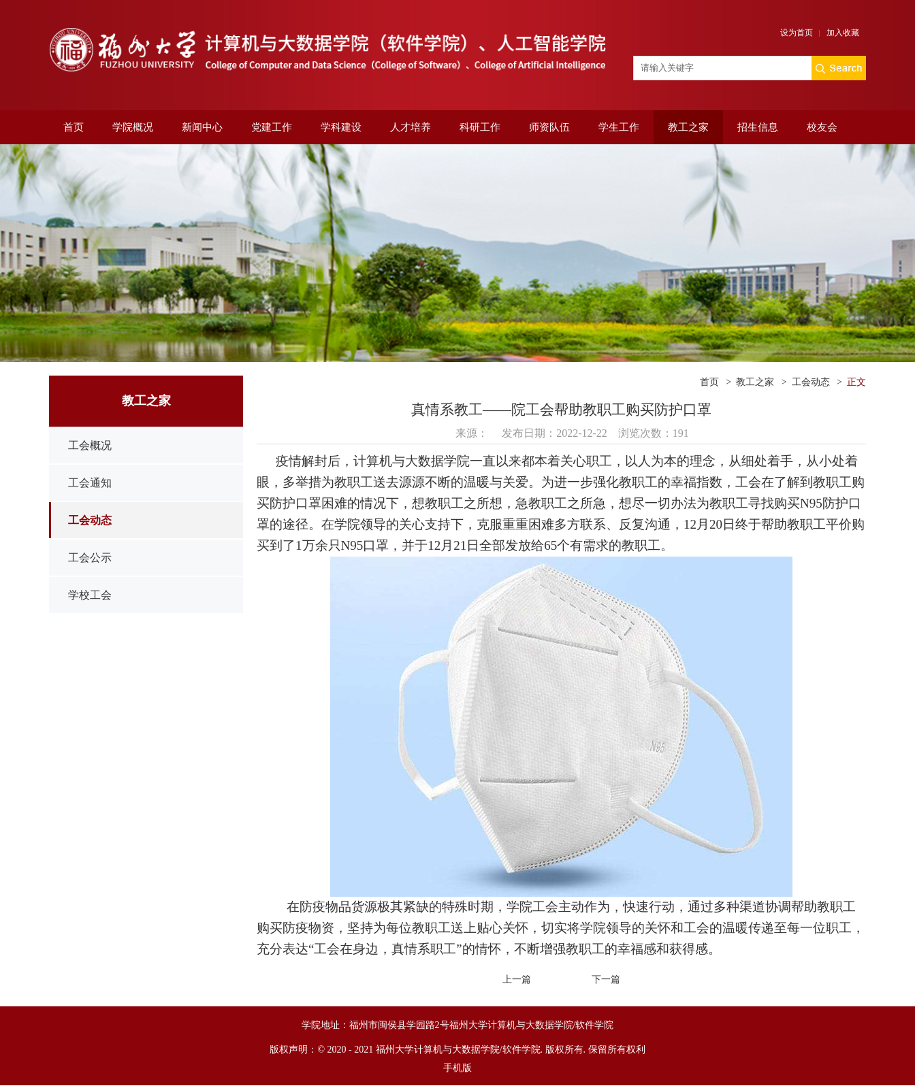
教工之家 (688, 127)
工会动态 (90, 520)
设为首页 (796, 32)
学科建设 (341, 127)
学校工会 (90, 595)
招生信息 (757, 127)
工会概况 (90, 445)
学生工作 (618, 127)
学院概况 (132, 127)
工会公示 (90, 557)
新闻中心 (202, 127)
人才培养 (410, 127)
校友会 (822, 127)
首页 (73, 127)
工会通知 (90, 483)
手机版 (457, 1068)
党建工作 (271, 127)
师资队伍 (549, 127)
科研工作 (480, 127)
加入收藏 (842, 32)
